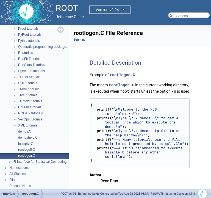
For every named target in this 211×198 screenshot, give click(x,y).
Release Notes (20, 186)
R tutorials (25, 53)
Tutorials (79, 40)
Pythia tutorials (29, 41)
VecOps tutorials (30, 119)
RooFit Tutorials (29, 59)
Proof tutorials (28, 29)
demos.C (24, 131)
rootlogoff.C (26, 150)
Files (12, 180)
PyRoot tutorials (29, 35)
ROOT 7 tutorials (30, 113)
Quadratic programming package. (42, 47)
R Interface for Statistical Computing (40, 162)
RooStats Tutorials (31, 65)
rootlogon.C (26, 156)
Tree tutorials (27, 95)
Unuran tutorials (29, 107)
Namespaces (19, 168)
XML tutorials (27, 125)
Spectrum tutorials (31, 71)
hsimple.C (25, 143)
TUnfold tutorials (30, 101)
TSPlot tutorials (29, 77)
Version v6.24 (107, 9)
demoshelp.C (28, 137)
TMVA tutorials (28, 89)
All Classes (17, 174)
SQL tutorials (27, 83)
